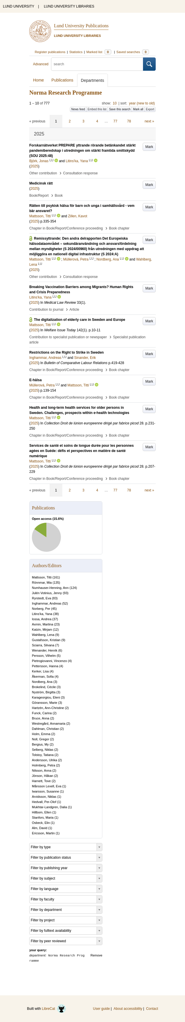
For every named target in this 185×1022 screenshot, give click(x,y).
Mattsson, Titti (42, 577)
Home (38, 80)
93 (65, 593)
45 (54, 608)
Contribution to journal (46, 309)
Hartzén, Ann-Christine (48, 708)
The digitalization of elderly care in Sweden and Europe (79, 320)
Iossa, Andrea (41, 619)
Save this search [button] (119, 109)
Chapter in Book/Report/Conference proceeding (66, 228)
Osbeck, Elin (41, 822)
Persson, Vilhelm (44, 655)
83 (55, 598)
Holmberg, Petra (43, 765)
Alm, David (39, 828)
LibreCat (54, 1008)
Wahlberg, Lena (43, 634)
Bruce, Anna (40, 718)
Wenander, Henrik (44, 650)
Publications (62, 80)
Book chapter (119, 228)
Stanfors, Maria (43, 817)
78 (129, 121)
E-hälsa (35, 380)
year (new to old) (142, 103)
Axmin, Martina (42, 624)
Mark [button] (149, 147)
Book (59, 195)
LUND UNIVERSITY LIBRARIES (69, 6)
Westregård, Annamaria (48, 723)
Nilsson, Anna (41, 770)
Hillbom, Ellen (41, 812)
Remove (96, 955)
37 (55, 619)
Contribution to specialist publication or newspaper (68, 337)
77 (115, 121)
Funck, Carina (42, 713)
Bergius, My (40, 744)
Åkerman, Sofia (43, 676)
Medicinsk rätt (41, 183)
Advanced (40, 64)
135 (56, 582)
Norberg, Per (41, 608)
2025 (34, 166)
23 (57, 624)
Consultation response (80, 173)
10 (115, 103)
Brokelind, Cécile (44, 687)
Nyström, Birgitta (43, 692)
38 (56, 614)
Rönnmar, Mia (42, 582)
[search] (97, 64)
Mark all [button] (138, 109)
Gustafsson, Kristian (46, 640)
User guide (101, 1009)
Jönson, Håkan (42, 775)
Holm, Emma (41, 734)
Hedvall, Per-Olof (44, 802)
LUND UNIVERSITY (18, 6)
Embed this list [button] (97, 109)
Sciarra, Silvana (43, 645)
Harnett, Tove (41, 781)
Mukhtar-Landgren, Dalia (49, 807)
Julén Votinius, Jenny (47, 593)
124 (73, 587)
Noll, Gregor (40, 739)
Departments (92, 80)
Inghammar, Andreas (46, 603)
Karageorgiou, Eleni (46, 697)
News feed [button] (78, 109)
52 (65, 603)
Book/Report (39, 195)
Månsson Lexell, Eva (46, 786)
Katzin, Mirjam (42, 629)
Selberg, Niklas (42, 749)
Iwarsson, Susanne (45, 791)
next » (149, 121)
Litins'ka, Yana (42, 614)
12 (55, 629)
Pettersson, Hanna (45, 666)
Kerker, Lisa (40, 671)
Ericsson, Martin (43, 833)
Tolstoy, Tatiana (43, 755)
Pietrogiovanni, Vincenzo (49, 661)
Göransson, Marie (44, 702)
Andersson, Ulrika (44, 760)
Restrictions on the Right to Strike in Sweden (66, 352)
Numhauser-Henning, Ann (50, 587)
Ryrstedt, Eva (41, 598)
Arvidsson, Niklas (44, 796)
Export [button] (150, 109)
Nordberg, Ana (42, 681)
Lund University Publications (81, 25)
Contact (152, 1009)
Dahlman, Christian (45, 728)
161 (56, 577)
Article (74, 309)
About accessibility (128, 1009)
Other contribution (43, 173)
